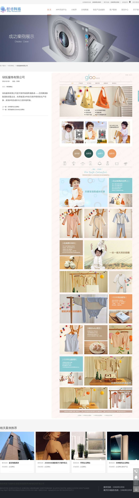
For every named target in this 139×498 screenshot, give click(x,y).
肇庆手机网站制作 (46, 488)
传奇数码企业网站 (13, 107)
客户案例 (113, 10)
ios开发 (56, 488)
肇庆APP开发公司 (16, 488)
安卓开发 (63, 488)
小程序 (74, 10)
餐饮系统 (26, 488)
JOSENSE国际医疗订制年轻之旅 (56, 463)
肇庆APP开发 (4, 488)
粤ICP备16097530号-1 (66, 490)
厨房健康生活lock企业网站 (16, 109)
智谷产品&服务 (99, 10)
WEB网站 (11, 66)
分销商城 (84, 10)
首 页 (49, 10)
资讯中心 (124, 10)
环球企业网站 (85, 463)
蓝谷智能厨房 (14, 463)
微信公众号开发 (73, 488)
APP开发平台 (61, 10)
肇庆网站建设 (35, 488)
